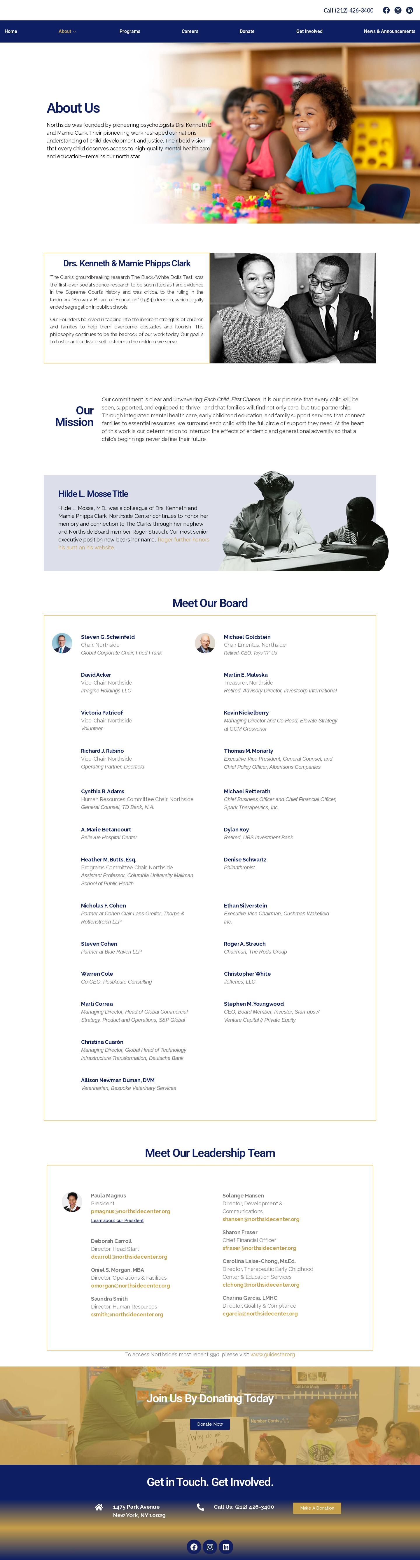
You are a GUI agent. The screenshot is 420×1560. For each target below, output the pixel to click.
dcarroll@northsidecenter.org (129, 1257)
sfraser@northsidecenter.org (259, 1248)
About (67, 31)
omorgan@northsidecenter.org (130, 1286)
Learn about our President (117, 1220)
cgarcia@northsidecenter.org (260, 1314)
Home (11, 31)
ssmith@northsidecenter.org (127, 1314)
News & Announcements (389, 31)
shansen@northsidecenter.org (261, 1219)
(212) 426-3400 (354, 10)
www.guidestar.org (273, 1354)
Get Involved (309, 31)
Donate (247, 31)
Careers (190, 31)
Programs (130, 31)
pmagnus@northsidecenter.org (130, 1211)
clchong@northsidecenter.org (261, 1285)
